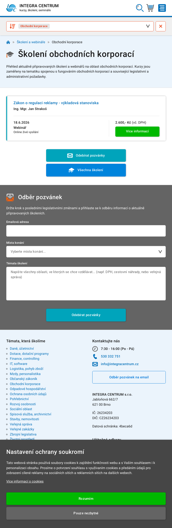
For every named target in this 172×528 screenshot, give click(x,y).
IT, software (18, 364)
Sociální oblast (21, 409)
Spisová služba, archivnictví (30, 414)
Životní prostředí (22, 439)
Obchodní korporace (25, 384)
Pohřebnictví (19, 399)
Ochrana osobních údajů (28, 394)
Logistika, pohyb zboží (26, 369)
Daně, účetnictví (22, 349)
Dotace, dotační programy (29, 354)
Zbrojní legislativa (23, 434)
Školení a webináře (31, 42)
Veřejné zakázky (22, 429)
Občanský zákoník (23, 379)
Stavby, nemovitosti (24, 419)
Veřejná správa (21, 424)
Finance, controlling (24, 359)
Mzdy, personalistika (25, 374)
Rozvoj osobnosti (23, 404)
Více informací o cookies (25, 481)
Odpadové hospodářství (28, 389)
